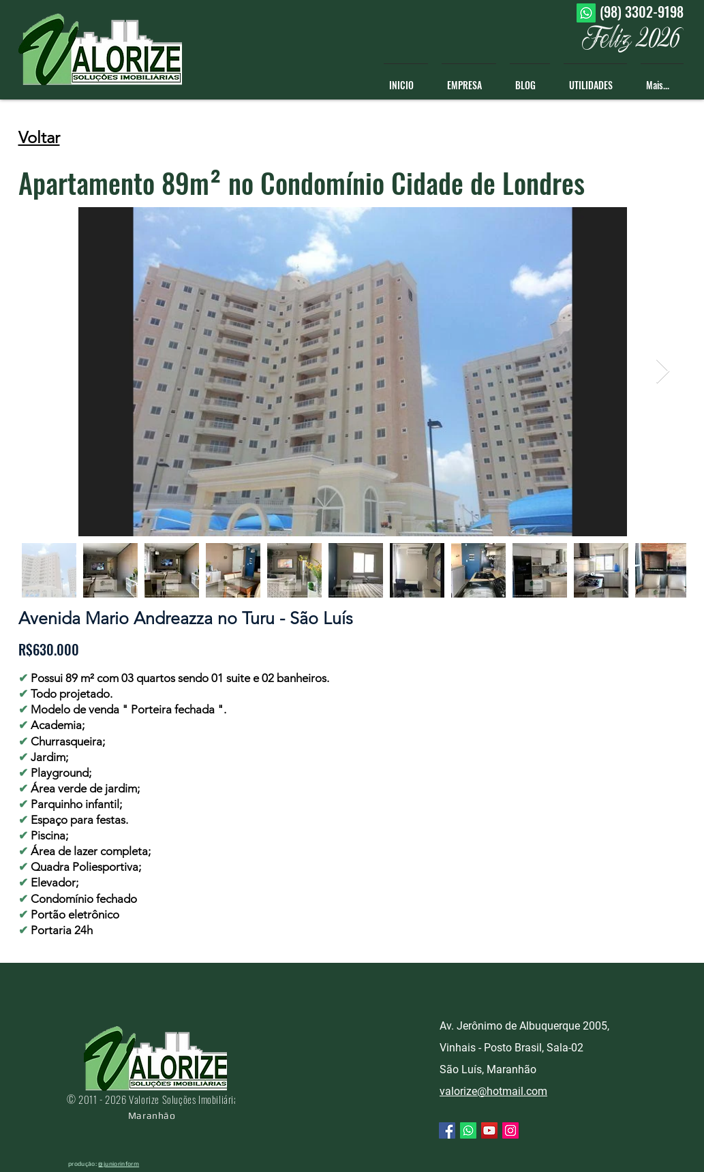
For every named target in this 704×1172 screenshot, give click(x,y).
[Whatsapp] (586, 12)
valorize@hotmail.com (493, 1091)
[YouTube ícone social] (489, 1130)
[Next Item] (663, 371)
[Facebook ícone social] (447, 1130)
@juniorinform (118, 1163)
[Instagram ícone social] (510, 1130)
